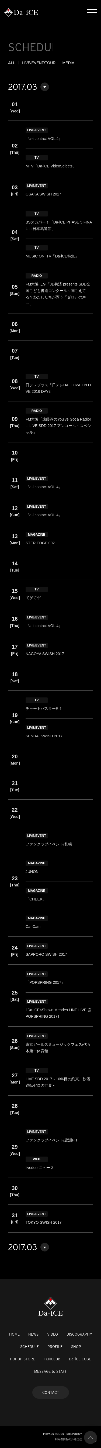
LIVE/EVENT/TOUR (38, 63)
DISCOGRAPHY (79, 1334)
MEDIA (68, 63)
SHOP (76, 1346)
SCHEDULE (29, 1346)
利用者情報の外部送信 (68, 1439)
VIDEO (52, 1334)
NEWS (33, 1334)
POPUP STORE (22, 1359)
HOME (14, 1334)
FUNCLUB (52, 1359)
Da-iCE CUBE (80, 1359)
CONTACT (50, 1392)
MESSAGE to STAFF (50, 1371)
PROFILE (54, 1346)
